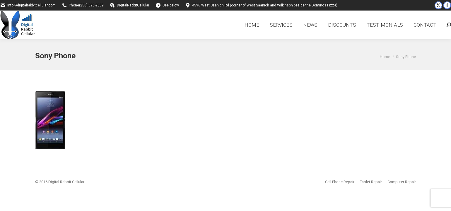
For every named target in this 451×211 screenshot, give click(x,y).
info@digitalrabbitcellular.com (31, 5)
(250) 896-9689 (91, 5)
